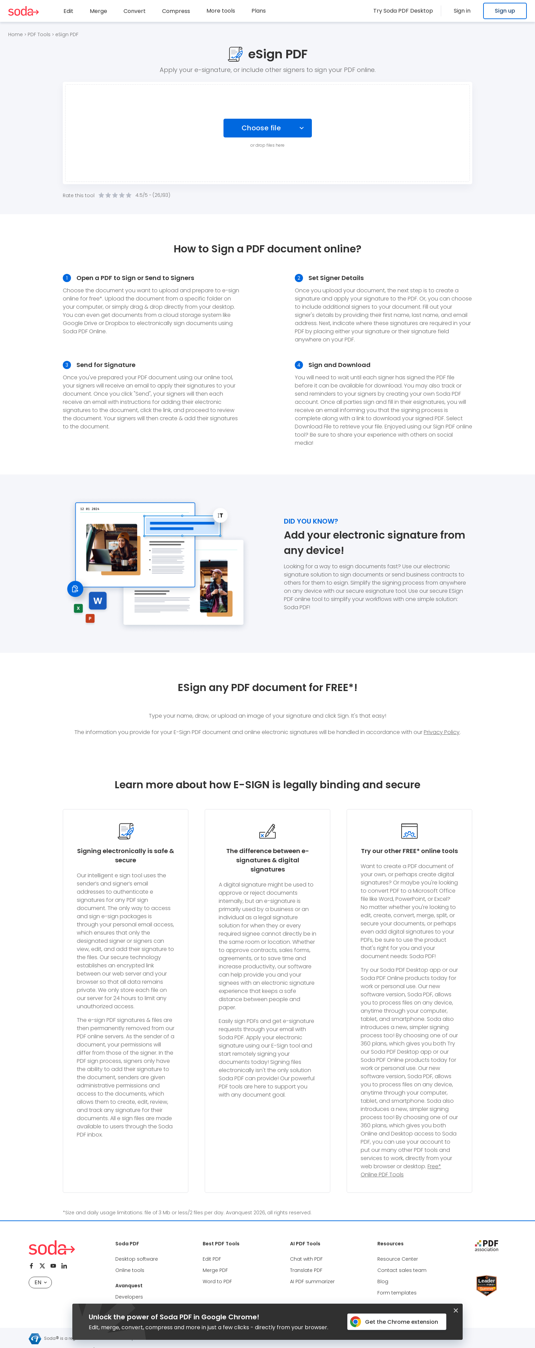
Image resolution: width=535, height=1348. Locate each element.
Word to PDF (217, 1281)
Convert (135, 11)
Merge (98, 11)
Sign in (466, 11)
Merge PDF (215, 1270)
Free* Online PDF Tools (401, 1170)
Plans (258, 11)
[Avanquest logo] (35, 1338)
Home (15, 34)
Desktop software (136, 1259)
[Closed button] (455, 1310)
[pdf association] (486, 1245)
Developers (129, 1296)
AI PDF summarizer (312, 1281)
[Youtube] (53, 1266)
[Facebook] (31, 1266)
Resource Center (397, 1259)
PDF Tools (39, 34)
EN (40, 1282)
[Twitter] (42, 1266)
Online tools (129, 1270)
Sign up (505, 11)
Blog (382, 1281)
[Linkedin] (64, 1266)
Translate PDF (306, 1270)
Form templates (397, 1292)
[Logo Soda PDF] (23, 11)
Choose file (261, 128)
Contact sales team (401, 1270)
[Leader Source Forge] (486, 1277)
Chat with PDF (306, 1259)
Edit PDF (212, 1259)
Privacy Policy (442, 732)
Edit (68, 11)
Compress (176, 11)
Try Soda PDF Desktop (412, 11)
